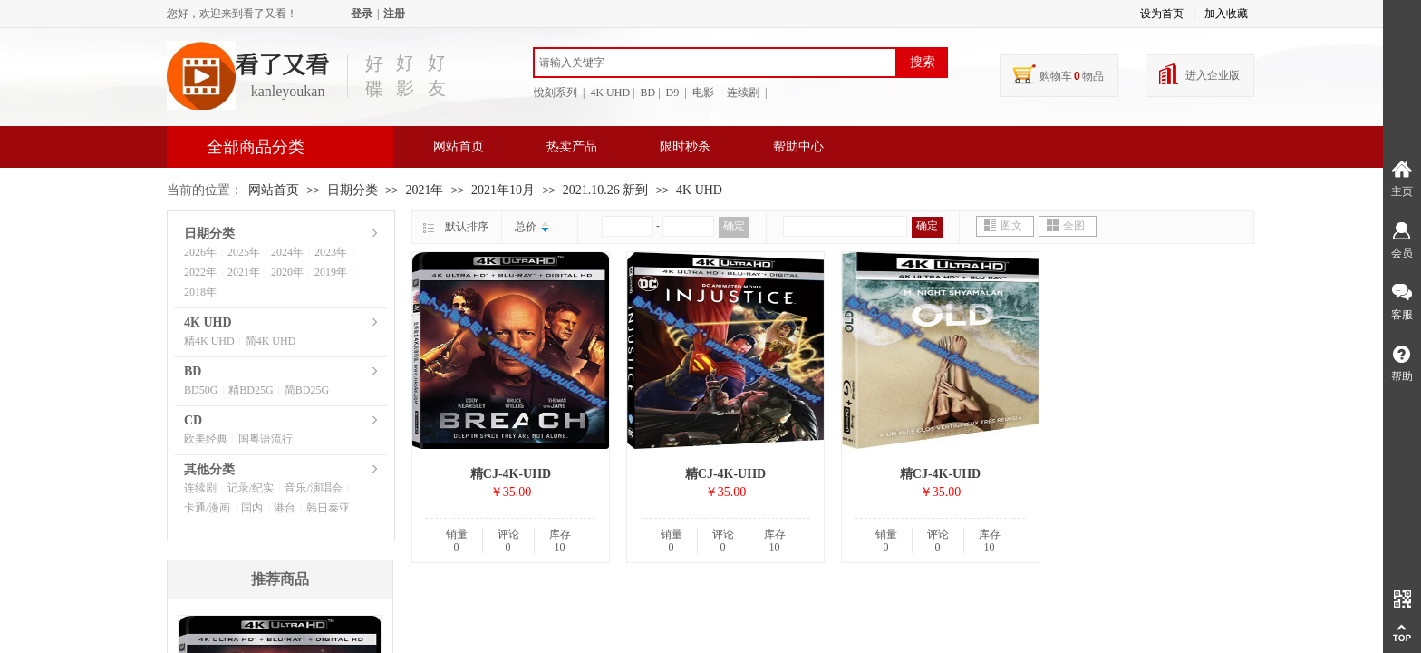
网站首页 (458, 146)
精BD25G (250, 390)
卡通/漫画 (207, 508)
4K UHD (699, 190)
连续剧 (200, 488)
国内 (252, 508)
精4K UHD (209, 341)
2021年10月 (503, 190)
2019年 (330, 272)
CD (193, 420)
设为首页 (1162, 13)
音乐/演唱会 (313, 488)
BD (192, 371)
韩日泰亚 (328, 508)
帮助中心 (798, 146)
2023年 (330, 252)
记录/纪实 (250, 488)
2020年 (287, 272)
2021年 (424, 190)
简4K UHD (271, 341)
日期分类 (352, 190)
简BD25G (307, 390)
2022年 (200, 272)
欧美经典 (205, 439)
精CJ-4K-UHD (510, 474)
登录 (361, 13)
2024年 (287, 252)
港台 (284, 508)
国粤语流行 (265, 439)
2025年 (243, 252)
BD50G (201, 390)
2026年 (200, 252)
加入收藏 (1226, 13)
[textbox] (715, 62)
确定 (734, 225)
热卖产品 (571, 146)
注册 (394, 13)
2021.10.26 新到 (606, 190)
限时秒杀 (685, 146)
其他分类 (209, 469)
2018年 (200, 292)
